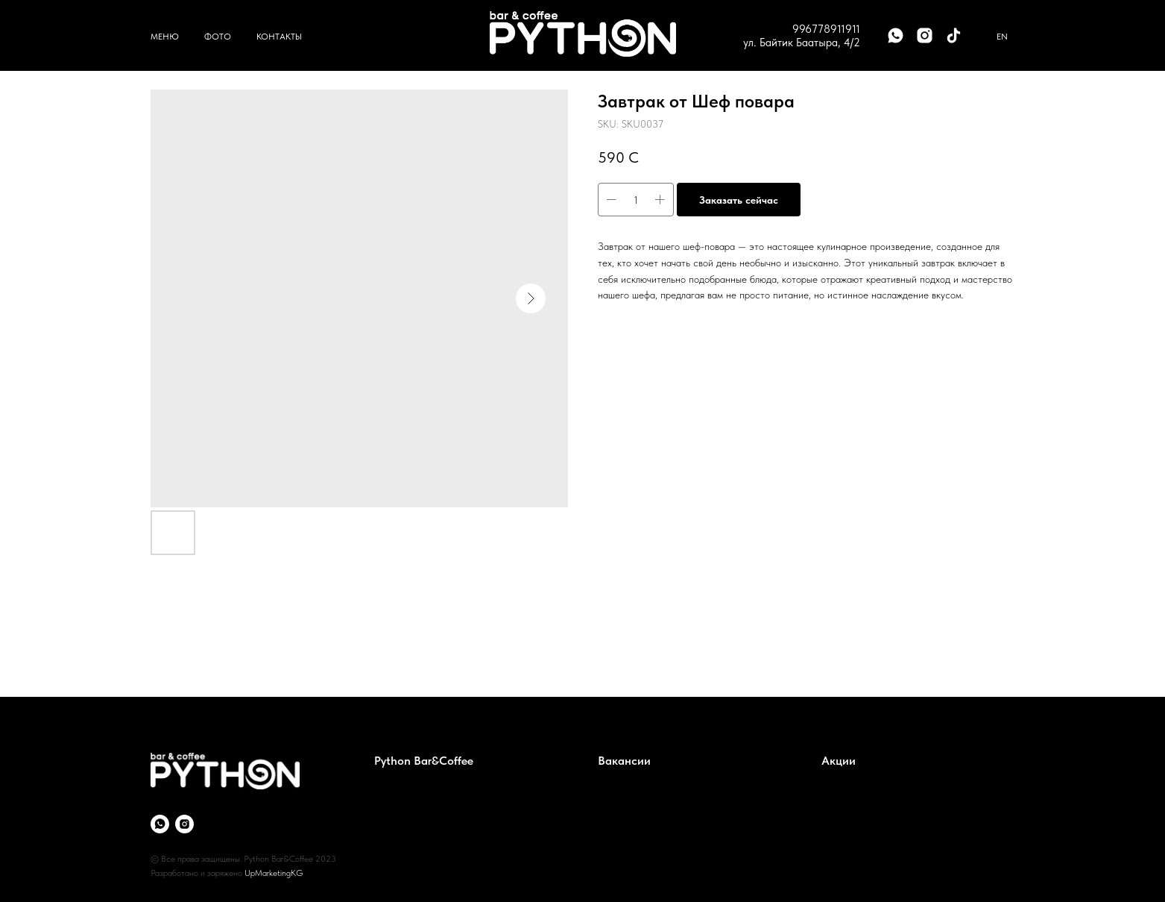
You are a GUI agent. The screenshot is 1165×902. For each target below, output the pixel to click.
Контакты (279, 36)
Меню (165, 36)
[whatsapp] (895, 35)
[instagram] (924, 35)
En (1002, 36)
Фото (217, 36)
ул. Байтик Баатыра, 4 (796, 42)
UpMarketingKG (273, 873)
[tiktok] (953, 35)
